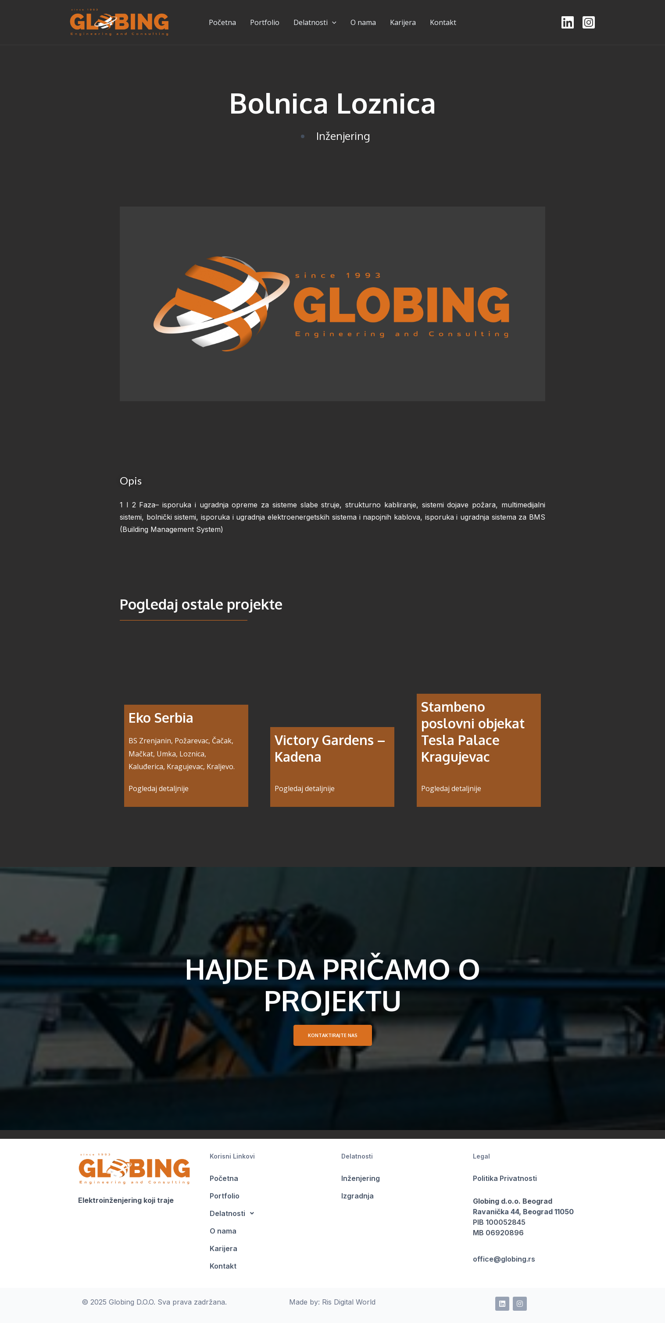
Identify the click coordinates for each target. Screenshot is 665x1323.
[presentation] (332, 22)
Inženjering (343, 136)
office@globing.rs (504, 1259)
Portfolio (225, 1195)
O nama (223, 1231)
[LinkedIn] (568, 22)
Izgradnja (357, 1195)
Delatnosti (314, 23)
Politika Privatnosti (505, 1178)
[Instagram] (589, 22)
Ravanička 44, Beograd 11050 (523, 1211)
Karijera (223, 1248)
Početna (224, 1178)
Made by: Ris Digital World (332, 1302)
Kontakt (223, 1266)
